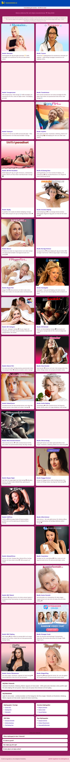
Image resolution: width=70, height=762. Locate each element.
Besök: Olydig (6, 210)
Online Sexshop (9, 723)
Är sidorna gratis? (8, 740)
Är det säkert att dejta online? (12, 749)
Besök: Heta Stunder (43, 366)
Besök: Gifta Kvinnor (43, 517)
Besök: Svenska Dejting (44, 210)
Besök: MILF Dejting (8, 634)
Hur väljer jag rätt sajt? (10, 745)
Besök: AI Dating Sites (43, 171)
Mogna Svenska (42, 707)
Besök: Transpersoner (9, 92)
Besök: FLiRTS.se (7, 517)
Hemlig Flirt (8, 710)
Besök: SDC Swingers (8, 327)
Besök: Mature (6, 249)
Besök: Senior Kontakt (43, 595)
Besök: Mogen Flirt (8, 288)
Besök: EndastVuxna (8, 403)
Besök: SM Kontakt (42, 327)
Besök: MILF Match (8, 595)
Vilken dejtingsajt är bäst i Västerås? (14, 736)
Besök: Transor (41, 53)
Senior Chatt (41, 710)
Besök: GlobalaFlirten (8, 556)
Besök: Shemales (7, 53)
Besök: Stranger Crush (43, 634)
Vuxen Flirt (8, 707)
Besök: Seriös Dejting (43, 403)
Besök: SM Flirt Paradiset (9, 171)
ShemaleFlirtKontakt (44, 725)
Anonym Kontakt (9, 720)
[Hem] (9, 3)
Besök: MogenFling (42, 673)
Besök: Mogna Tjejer (8, 478)
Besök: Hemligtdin (42, 288)
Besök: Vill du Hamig (43, 440)
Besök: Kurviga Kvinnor (44, 249)
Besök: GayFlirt (41, 131)
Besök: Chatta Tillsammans (10, 673)
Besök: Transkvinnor (43, 92)
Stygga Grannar (42, 720)
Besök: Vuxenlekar (42, 556)
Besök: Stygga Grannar (44, 478)
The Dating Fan (9, 725)
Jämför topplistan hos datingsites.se (59, 759)
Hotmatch (8, 712)
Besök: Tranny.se (7, 131)
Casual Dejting (42, 712)
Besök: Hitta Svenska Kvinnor (11, 440)
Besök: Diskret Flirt (8, 366)
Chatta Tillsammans (43, 723)
